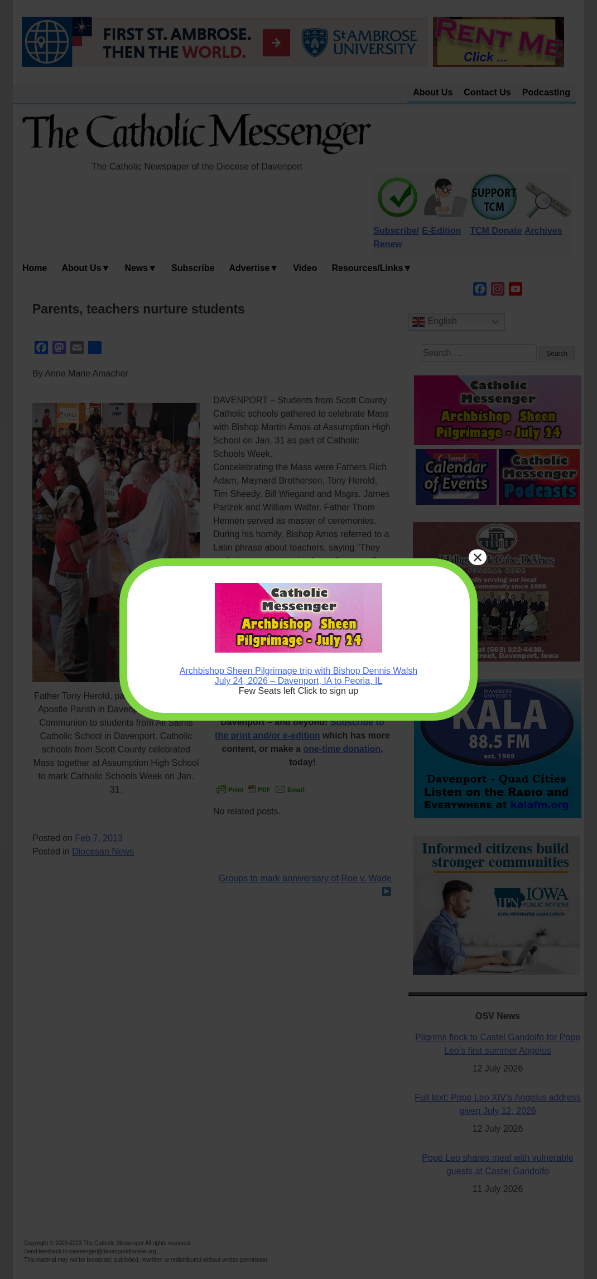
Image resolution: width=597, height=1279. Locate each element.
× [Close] (478, 557)
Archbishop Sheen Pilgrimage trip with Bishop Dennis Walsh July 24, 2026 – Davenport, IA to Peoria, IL (298, 676)
